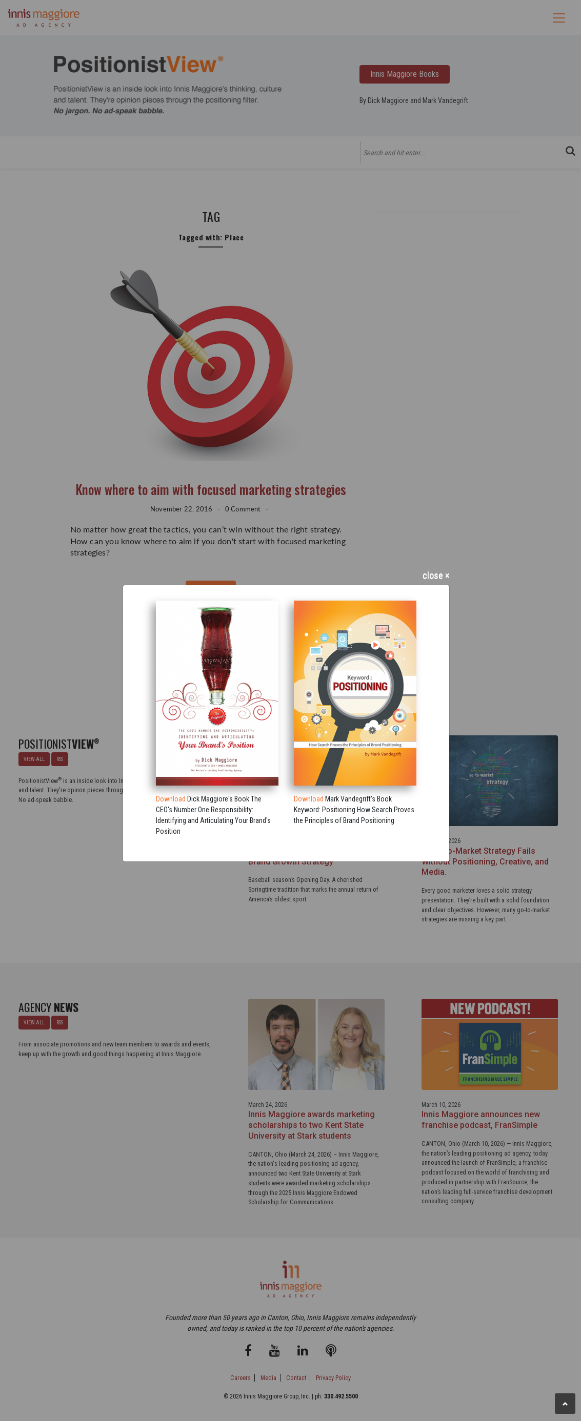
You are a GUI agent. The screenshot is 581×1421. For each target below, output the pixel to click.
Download (171, 799)
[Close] (286, 577)
